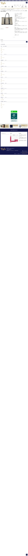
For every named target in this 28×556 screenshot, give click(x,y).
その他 (1, 52)
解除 (17, 150)
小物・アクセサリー (3, 49)
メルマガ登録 (15, 150)
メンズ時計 (2, 94)
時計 (1, 50)
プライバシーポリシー (12, 150)
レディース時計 (2, 95)
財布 (1, 48)
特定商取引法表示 (8, 150)
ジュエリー (2, 51)
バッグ (1, 47)
